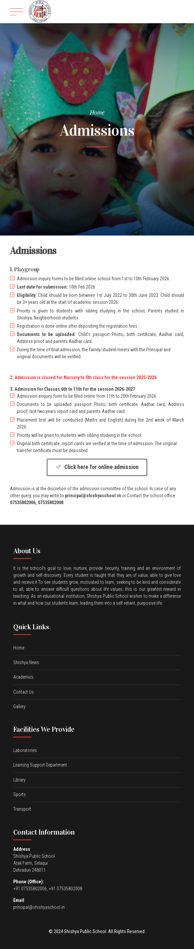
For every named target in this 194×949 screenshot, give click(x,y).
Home (97, 112)
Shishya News (26, 662)
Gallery (19, 706)
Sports (19, 794)
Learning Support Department (40, 765)
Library (19, 779)
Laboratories (25, 750)
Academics (23, 677)
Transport (22, 809)
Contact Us (23, 692)
